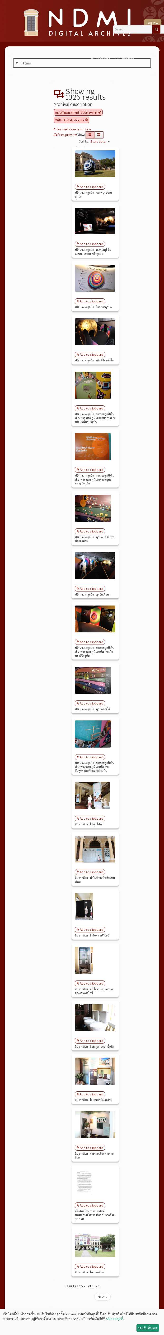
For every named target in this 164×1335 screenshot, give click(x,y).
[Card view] (89, 134)
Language (127, 59)
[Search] (156, 29)
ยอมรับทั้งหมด (148, 1328)
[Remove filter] (99, 112)
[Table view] (98, 134)
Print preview (65, 134)
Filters (23, 62)
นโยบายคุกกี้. (115, 1318)
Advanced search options (72, 129)
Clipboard (102, 59)
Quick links (152, 49)
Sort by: (84, 141)
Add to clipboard (91, 187)
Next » (102, 1297)
